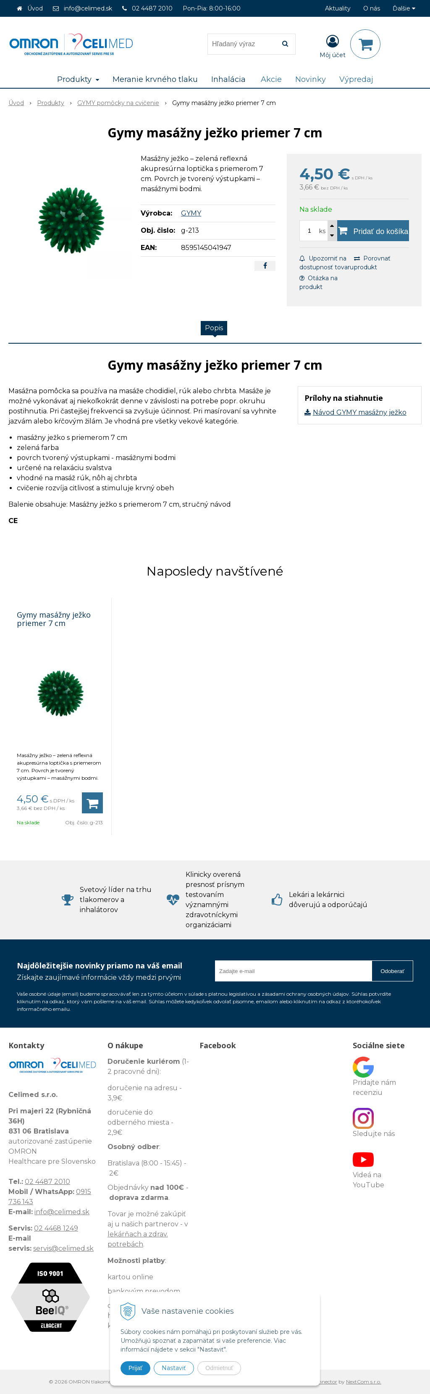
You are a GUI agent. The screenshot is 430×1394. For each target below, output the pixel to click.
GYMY (191, 213)
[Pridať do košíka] (373, 230)
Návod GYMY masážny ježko (359, 412)
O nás (371, 8)
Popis (214, 328)
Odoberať (392, 971)
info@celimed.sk (88, 8)
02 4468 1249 (56, 1228)
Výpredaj (356, 79)
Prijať (135, 1368)
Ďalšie (404, 8)
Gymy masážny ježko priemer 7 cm (54, 619)
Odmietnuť (219, 1368)
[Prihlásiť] (333, 46)
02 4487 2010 (152, 8)
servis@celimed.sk (63, 1248)
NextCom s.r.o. (363, 1381)
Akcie (271, 79)
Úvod (35, 8)
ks (322, 231)
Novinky (310, 79)
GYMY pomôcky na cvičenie (118, 103)
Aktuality (338, 8)
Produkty (50, 103)
